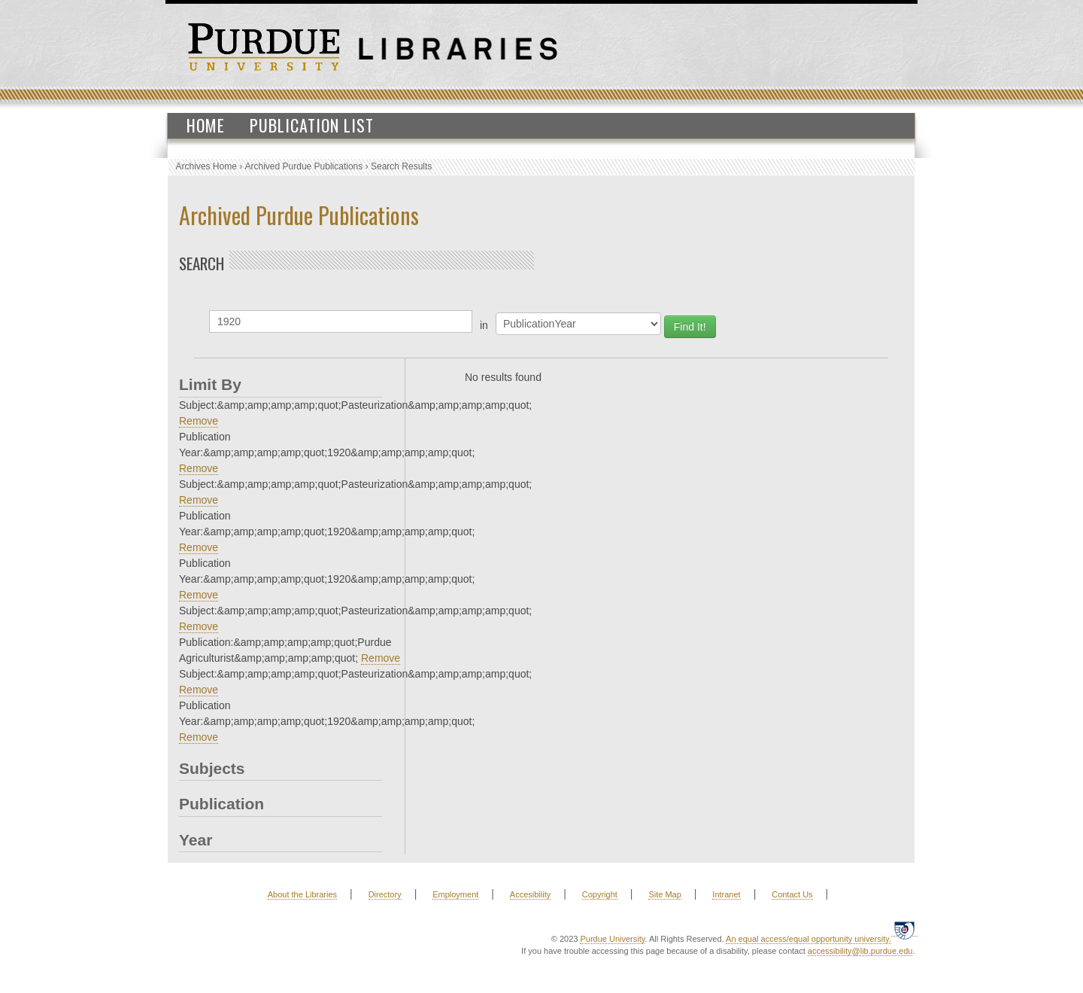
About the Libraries (302, 894)
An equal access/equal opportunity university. (808, 938)
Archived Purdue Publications (304, 166)
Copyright (599, 894)
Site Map (664, 894)
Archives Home (206, 166)
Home (206, 125)
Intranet (726, 894)
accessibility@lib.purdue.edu (860, 950)
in (484, 325)
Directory (385, 894)
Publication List (312, 125)
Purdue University (612, 938)
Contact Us (792, 894)
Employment (455, 894)
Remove (198, 421)
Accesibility (530, 894)
